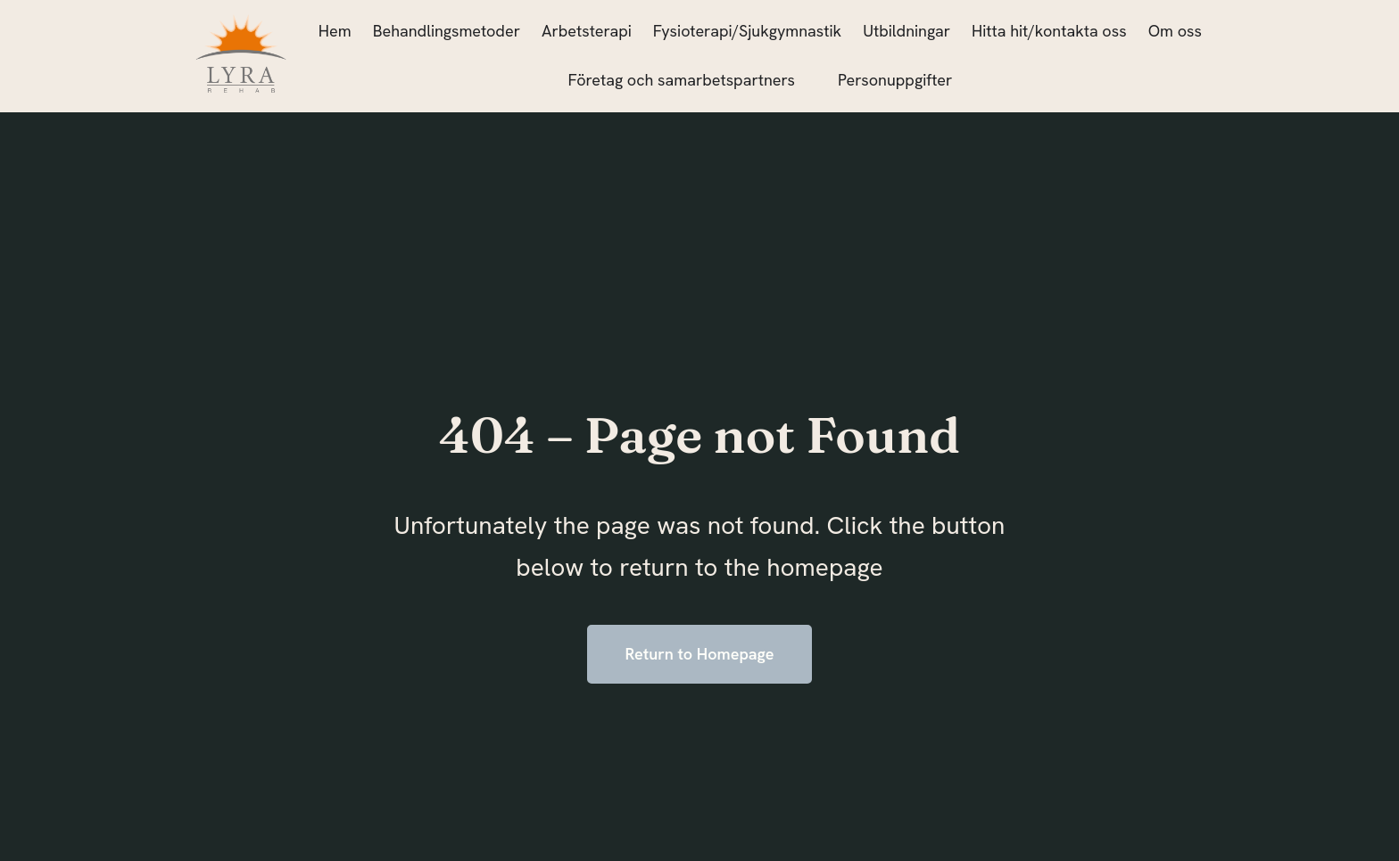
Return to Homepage (699, 654)
